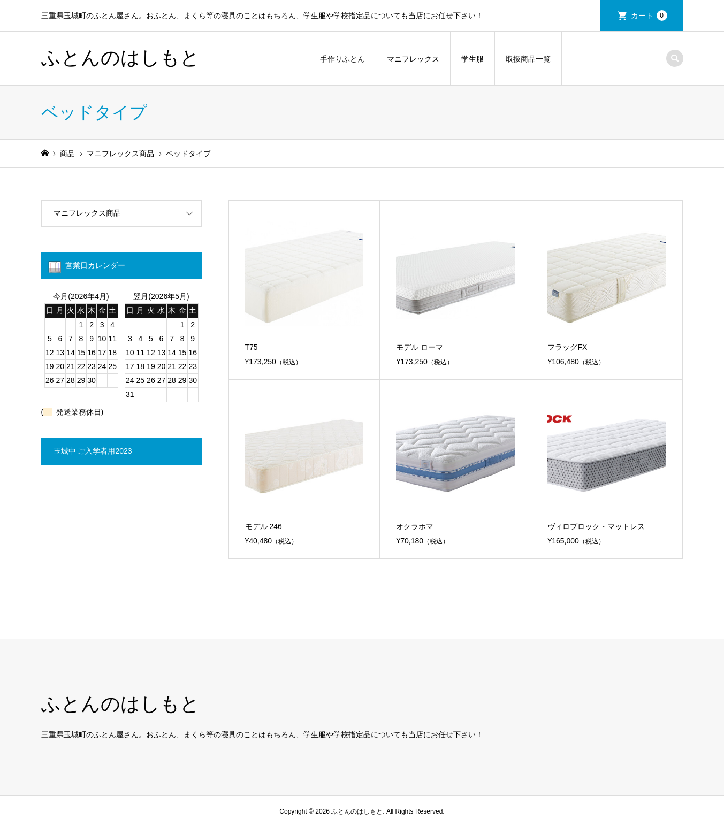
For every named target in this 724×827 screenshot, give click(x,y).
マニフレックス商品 (87, 213)
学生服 (472, 59)
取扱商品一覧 (528, 59)
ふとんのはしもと (120, 57)
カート (649, 15)
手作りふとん (342, 59)
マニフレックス (413, 59)
